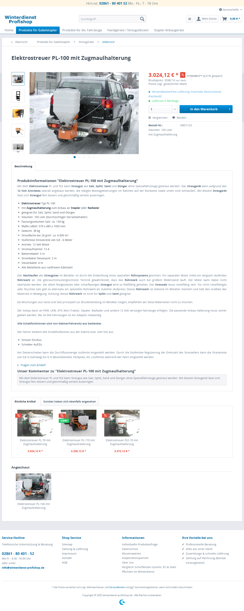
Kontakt (67, 558)
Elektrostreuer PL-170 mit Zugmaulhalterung (79, 442)
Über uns (128, 562)
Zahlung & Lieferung (75, 549)
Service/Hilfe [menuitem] (229, 9)
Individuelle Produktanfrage (140, 544)
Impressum (69, 553)
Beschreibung (23, 166)
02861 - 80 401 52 (113, 3)
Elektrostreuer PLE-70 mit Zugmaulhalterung (122, 442)
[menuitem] (112, 19)
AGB (64, 562)
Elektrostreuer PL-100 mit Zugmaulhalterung (34, 506)
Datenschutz (130, 549)
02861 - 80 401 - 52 (18, 553)
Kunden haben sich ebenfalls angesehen (69, 401)
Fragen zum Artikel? (31, 365)
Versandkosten (117, 587)
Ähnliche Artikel (25, 401)
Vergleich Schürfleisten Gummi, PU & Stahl (149, 567)
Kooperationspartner (135, 558)
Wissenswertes (131, 553)
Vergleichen (158, 117)
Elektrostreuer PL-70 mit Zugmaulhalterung (35, 442)
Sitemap (67, 544)
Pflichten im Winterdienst (138, 571)
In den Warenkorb (210, 108)
